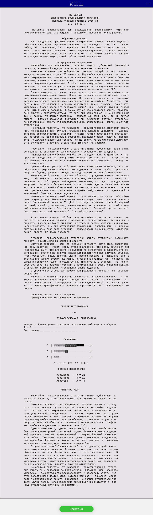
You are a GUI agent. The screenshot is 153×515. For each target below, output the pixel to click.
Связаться (76, 509)
